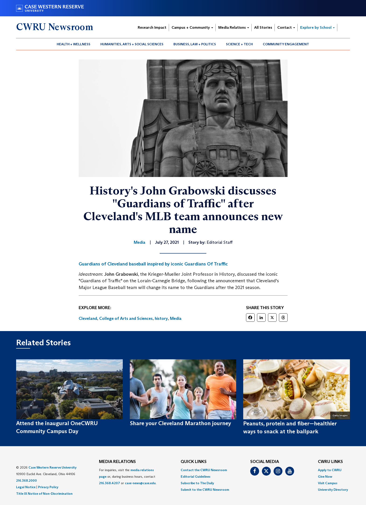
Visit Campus (327, 483)
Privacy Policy (48, 487)
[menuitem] (73, 44)
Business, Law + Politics (194, 44)
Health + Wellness (73, 44)
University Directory (333, 489)
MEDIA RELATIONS (117, 461)
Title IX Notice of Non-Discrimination (44, 493)
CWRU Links (330, 461)
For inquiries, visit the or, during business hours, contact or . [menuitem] (127, 476)
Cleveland (88, 318)
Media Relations (233, 27)
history (161, 318)
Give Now (325, 476)
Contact (286, 27)
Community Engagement (286, 44)
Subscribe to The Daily (197, 483)
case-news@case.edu (140, 483)
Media (176, 318)
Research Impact (152, 27)
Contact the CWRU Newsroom (204, 470)
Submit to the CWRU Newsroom (205, 489)
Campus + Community (192, 27)
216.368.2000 (26, 480)
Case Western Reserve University (52, 467)
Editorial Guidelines (195, 476)
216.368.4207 (109, 483)
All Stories (263, 27)
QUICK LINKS (194, 461)
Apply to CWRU (329, 470)
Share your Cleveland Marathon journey (180, 423)
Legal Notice (25, 487)
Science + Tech (239, 44)
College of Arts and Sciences (126, 318)
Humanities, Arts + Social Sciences (131, 44)
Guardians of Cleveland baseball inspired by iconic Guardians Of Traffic (154, 264)
